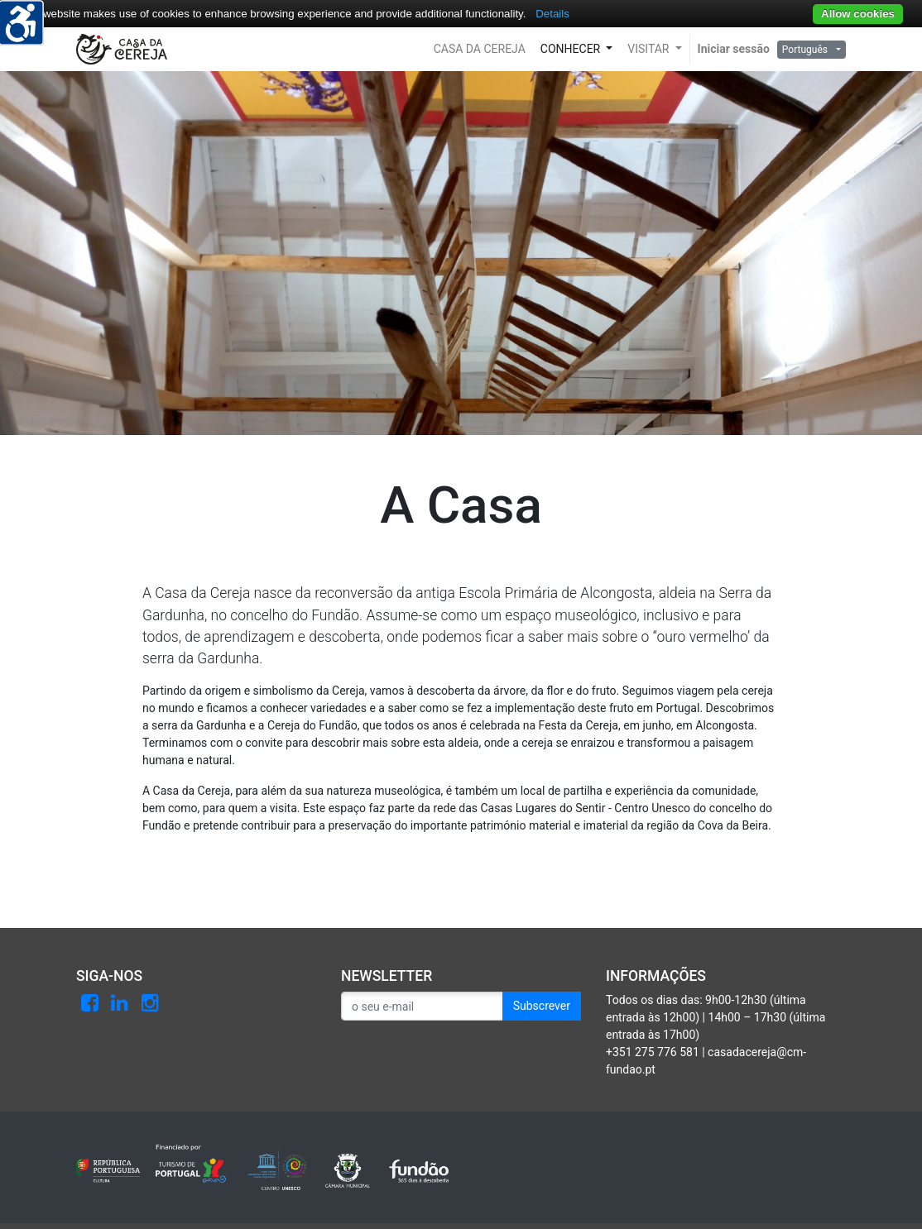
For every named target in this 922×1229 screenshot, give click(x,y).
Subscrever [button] (541, 1005)
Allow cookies (858, 13)
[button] (479, 49)
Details (552, 13)
